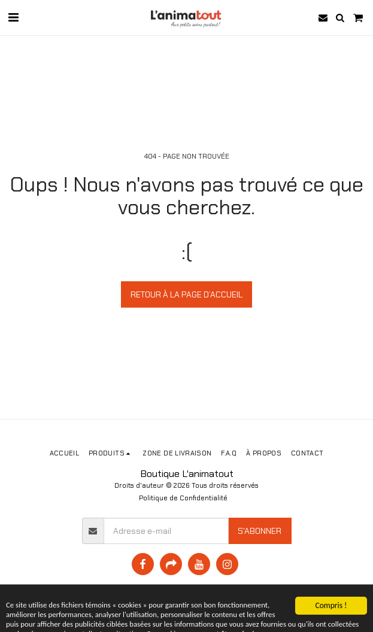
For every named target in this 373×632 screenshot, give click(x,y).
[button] (13, 17)
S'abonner (259, 530)
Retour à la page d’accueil (186, 294)
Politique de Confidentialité (183, 498)
